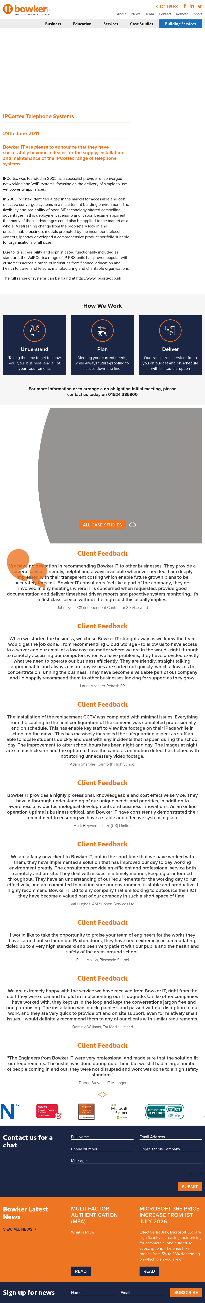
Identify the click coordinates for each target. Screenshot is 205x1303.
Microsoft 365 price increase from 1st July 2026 (169, 1215)
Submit (190, 1186)
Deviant (195, 1173)
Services (111, 23)
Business (53, 23)
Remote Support (189, 14)
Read (81, 1271)
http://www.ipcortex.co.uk (98, 278)
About (122, 14)
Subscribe (186, 1292)
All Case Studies (102, 525)
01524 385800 (167, 6)
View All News (17, 1229)
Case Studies (141, 23)
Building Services (180, 23)
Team (149, 14)
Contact (165, 14)
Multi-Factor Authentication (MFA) (94, 1215)
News (136, 14)
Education (82, 23)
